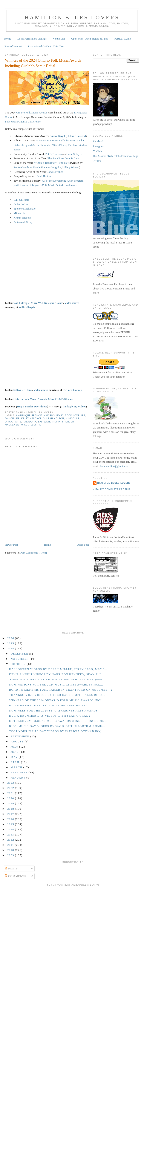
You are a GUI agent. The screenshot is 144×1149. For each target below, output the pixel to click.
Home (7, 38)
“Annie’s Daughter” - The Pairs (52, 162)
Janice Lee (12, 418)
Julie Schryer (74, 154)
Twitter (97, 160)
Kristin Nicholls (22, 217)
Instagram (98, 146)
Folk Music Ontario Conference (23, 121)
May (15, 757)
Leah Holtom (44, 176)
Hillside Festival (76, 136)
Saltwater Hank (22, 390)
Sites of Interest (13, 46)
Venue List (59, 38)
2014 (11, 829)
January (18, 777)
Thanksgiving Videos (73, 406)
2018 (11, 808)
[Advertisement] (40, 929)
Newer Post (11, 544)
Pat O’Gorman (53, 154)
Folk (60, 415)
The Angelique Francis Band (63, 158)
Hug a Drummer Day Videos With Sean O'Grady (50, 715)
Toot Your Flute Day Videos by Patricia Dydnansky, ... (57, 731)
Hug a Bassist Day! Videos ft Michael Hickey (48, 705)
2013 (11, 834)
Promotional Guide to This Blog (46, 46)
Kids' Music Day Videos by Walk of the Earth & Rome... (57, 726)
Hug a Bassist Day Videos (32, 406)
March (17, 767)
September (20, 736)
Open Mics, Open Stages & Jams (89, 38)
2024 (11, 648)
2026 (11, 638)
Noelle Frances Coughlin (47, 167)
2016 (11, 819)
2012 (11, 839)
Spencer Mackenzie (24, 208)
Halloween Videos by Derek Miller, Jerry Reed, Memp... (58, 669)
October (19, 664)
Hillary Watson (70, 167)
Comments (15, 876)
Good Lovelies (54, 171)
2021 (11, 793)
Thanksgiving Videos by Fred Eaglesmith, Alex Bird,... (57, 694)
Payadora (29, 422)
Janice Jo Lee (21, 204)
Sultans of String (23, 222)
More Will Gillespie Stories (47, 302)
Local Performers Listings (32, 38)
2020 (11, 798)
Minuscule (19, 213)
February (20, 772)
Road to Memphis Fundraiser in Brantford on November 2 (60, 689)
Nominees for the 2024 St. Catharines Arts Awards (53, 710)
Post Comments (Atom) (33, 552)
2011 (11, 844)
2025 (11, 643)
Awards (49, 415)
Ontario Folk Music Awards (31, 112)
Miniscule (72, 418)
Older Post (83, 544)
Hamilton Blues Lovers (72, 17)
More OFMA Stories (60, 399)
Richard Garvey (72, 390)
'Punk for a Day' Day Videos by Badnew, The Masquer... (57, 679)
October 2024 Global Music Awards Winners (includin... (58, 720)
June (15, 751)
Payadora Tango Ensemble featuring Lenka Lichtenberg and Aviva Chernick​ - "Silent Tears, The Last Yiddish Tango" (50, 145)
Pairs (17, 422)
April (16, 762)
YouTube (98, 151)
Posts (11, 868)
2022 (11, 787)
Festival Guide (122, 38)
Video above (71, 302)
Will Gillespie (21, 199)
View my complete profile (111, 489)
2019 (11, 803)
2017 (11, 813)
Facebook (98, 141)
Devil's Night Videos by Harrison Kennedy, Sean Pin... (56, 674)
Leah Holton (55, 418)
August (18, 741)
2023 (11, 782)
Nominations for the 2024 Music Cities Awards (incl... (56, 684)
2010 (11, 850)
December (20, 653)
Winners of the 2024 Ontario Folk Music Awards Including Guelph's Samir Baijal (43, 63)
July (15, 746)
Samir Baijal (57, 136)
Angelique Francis (29, 415)
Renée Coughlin (23, 167)
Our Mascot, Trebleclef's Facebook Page (115, 156)
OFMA (8, 422)
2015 (11, 824)
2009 (11, 855)
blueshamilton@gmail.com (114, 466)
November (20, 658)
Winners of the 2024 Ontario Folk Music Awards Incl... (57, 700)
